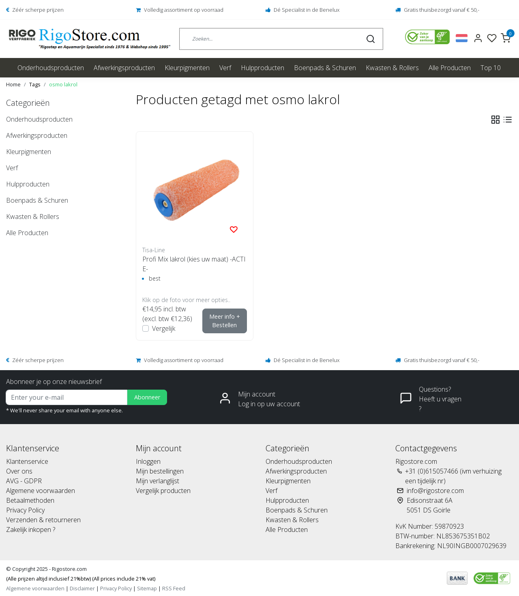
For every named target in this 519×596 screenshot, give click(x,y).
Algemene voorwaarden (40, 490)
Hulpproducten (262, 67)
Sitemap (147, 588)
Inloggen (148, 461)
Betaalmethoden (30, 500)
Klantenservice (27, 461)
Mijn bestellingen (160, 471)
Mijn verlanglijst (157, 480)
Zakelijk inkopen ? (30, 529)
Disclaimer (82, 588)
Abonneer (147, 397)
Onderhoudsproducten (50, 67)
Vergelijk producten (163, 490)
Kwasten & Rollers (392, 67)
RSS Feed (173, 588)
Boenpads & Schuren (325, 67)
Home (13, 84)
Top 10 (490, 67)
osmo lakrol (63, 84)
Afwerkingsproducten (124, 67)
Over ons (19, 471)
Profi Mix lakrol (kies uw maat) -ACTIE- (194, 264)
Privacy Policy (25, 510)
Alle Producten (450, 67)
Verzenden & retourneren (43, 519)
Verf (225, 67)
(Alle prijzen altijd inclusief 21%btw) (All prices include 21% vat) (80, 578)
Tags (35, 84)
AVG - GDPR (24, 480)
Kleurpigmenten (187, 67)
